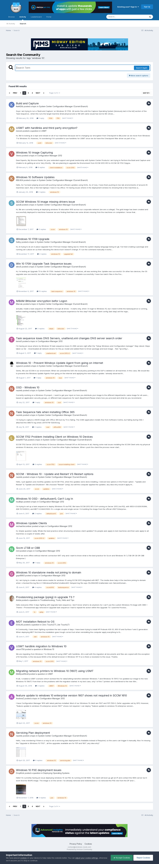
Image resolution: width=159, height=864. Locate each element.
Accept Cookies (122, 858)
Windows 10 (49, 649)
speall (18, 205)
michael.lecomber (23, 526)
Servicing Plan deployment (33, 732)
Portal (48, 17)
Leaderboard (36, 17)
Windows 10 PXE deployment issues (38, 770)
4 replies (37, 587)
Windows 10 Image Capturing (34, 152)
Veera (18, 155)
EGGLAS (19, 625)
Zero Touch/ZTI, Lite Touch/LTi (56, 625)
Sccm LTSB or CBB (28, 547)
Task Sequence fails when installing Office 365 (45, 412)
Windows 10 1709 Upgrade (32, 239)
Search (23, 24)
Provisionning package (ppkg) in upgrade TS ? (45, 597)
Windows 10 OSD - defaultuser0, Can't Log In (44, 498)
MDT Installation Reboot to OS (35, 621)
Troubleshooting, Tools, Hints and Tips (57, 600)
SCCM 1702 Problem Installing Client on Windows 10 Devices (54, 436)
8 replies (40, 167)
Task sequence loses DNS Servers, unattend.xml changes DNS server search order (69, 338)
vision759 (20, 649)
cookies (23, 858)
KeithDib (19, 106)
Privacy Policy (76, 844)
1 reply (40, 118)
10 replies (42, 291)
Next (38, 93)
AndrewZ (20, 698)
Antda (18, 600)
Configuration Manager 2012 (49, 155)
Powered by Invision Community (79, 849)
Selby (18, 242)
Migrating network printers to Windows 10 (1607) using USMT (55, 671)
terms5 (19, 341)
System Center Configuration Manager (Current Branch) (63, 106)
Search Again (141, 68)
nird (17, 551)
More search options (138, 75)
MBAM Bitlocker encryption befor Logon (41, 301)
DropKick (20, 773)
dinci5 (18, 267)
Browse (11, 17)
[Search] (119, 17)
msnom (19, 131)
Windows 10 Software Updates (35, 177)
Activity (22, 18)
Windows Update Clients (31, 523)
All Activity (10, 24)
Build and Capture (27, 103)
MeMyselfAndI (22, 674)
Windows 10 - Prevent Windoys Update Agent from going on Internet (59, 363)
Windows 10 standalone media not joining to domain (48, 572)
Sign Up (147, 7)
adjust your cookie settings (86, 858)
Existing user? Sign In (128, 7)
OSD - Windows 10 (27, 387)
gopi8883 (20, 575)
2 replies (40, 192)
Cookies (88, 844)
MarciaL (19, 304)
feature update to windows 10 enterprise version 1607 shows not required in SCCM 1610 (71, 695)
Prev (15, 93)
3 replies (41, 229)
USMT (44, 131)
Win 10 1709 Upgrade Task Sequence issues (43, 263)
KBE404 (19, 180)
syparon (19, 366)
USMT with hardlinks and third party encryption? (46, 128)
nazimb (19, 390)
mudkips (19, 502)
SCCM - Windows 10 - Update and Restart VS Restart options (54, 474)
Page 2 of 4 (54, 93)
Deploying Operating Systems (56, 773)
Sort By (146, 93)
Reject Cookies (143, 858)
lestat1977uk (21, 440)
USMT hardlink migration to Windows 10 (41, 646)
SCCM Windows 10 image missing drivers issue (45, 201)
